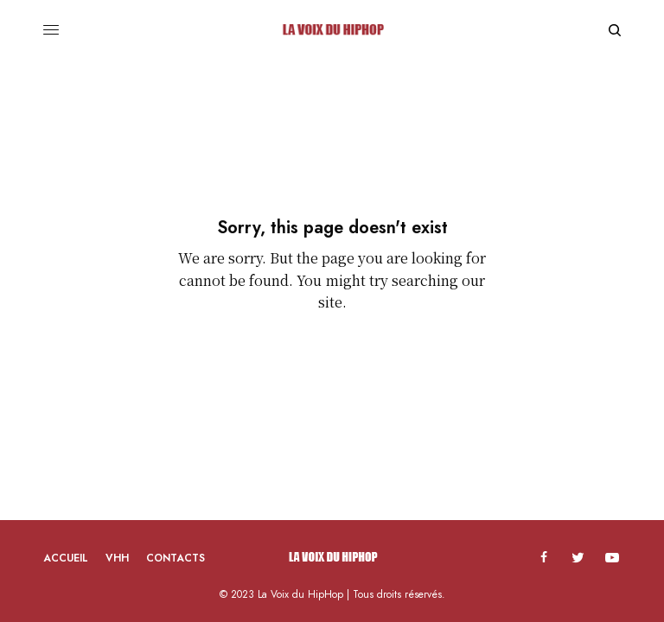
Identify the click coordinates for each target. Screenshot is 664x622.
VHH (117, 558)
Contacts (175, 558)
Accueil (65, 558)
